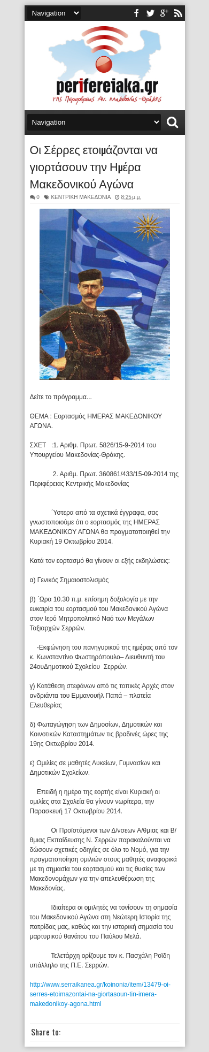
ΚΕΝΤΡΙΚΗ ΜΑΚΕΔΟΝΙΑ (81, 197)
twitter (150, 13)
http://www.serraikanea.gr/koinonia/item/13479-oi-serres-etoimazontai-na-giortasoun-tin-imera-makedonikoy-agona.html (100, 994)
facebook (136, 13)
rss (178, 13)
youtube (164, 13)
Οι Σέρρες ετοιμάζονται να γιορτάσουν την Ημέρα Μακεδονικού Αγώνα (94, 166)
